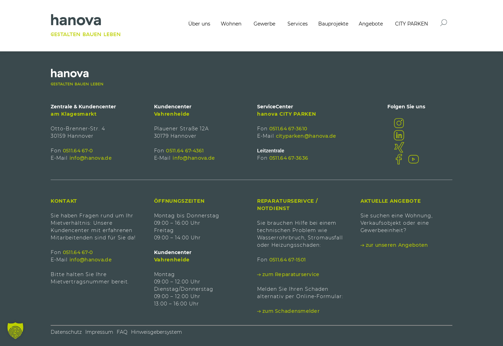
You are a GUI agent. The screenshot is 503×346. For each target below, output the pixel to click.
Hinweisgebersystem (156, 332)
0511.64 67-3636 (288, 158)
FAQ (122, 332)
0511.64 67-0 (78, 150)
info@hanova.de (91, 158)
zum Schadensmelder (291, 311)
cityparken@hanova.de (306, 136)
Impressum (99, 332)
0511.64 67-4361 (185, 150)
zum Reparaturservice (291, 274)
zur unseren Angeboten (397, 245)
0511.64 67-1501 (287, 259)
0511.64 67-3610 (288, 128)
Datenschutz (66, 332)
